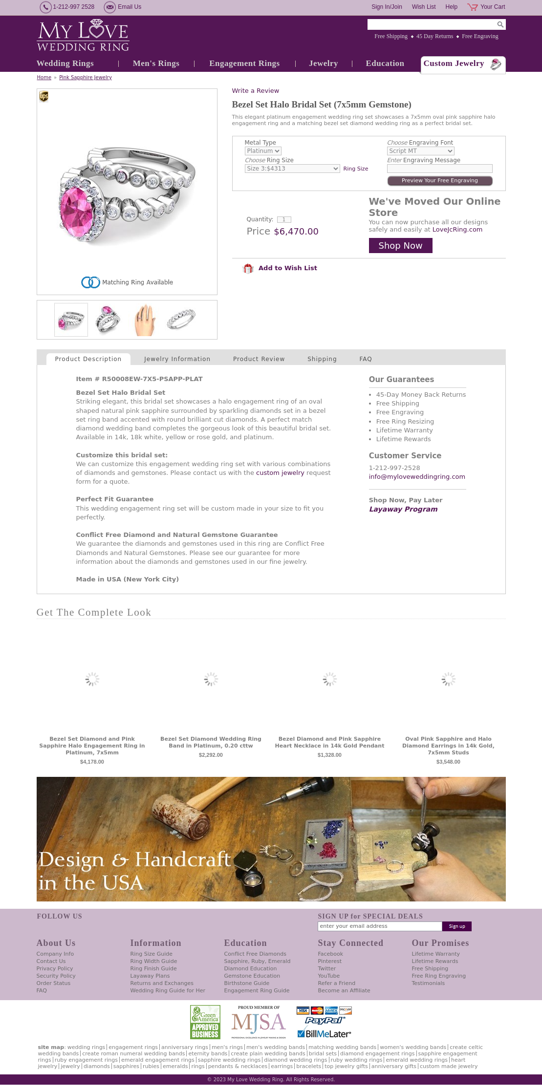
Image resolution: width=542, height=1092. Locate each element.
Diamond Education (250, 968)
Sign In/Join (386, 6)
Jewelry (323, 63)
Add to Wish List (279, 268)
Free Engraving (480, 36)
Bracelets (308, 1066)
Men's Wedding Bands (275, 1047)
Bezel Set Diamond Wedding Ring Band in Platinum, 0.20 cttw (210, 742)
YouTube (329, 976)
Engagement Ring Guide (257, 990)
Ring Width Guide (153, 961)
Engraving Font (420, 142)
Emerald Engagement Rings (158, 1060)
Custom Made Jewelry (448, 1066)
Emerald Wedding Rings (417, 1060)
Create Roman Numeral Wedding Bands (133, 1053)
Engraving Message (424, 160)
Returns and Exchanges (162, 983)
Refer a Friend (337, 983)
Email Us (129, 6)
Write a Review (256, 90)
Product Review (259, 359)
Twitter (327, 968)
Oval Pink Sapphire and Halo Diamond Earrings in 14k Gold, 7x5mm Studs (448, 746)
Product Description (88, 359)
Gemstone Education (252, 976)
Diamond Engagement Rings (377, 1053)
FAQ (366, 359)
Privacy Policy (55, 968)
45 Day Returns (434, 36)
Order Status (54, 983)
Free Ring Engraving (439, 976)
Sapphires (126, 1066)
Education (385, 63)
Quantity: (260, 219)
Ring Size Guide (151, 954)
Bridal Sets (323, 1053)
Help (452, 6)
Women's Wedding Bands (413, 1047)
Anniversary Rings (184, 1047)
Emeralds (175, 1066)
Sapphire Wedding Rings (229, 1060)
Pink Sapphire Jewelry (85, 77)
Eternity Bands (207, 1053)
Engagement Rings (244, 63)
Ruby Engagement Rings (86, 1060)
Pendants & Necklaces (238, 1066)
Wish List (424, 6)
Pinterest (330, 961)
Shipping (322, 359)
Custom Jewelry (454, 63)
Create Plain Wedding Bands (268, 1053)
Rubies (151, 1066)
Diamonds (97, 1066)
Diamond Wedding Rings (295, 1060)
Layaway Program (403, 509)
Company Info (55, 954)
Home (44, 77)
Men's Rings (156, 63)
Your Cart (492, 6)
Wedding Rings (65, 63)
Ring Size (269, 160)
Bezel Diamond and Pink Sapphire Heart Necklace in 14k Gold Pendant (330, 742)
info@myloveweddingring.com (417, 476)
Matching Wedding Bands (342, 1047)
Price (259, 231)
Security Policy (56, 976)
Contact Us (51, 961)
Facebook (331, 954)
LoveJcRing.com (458, 229)
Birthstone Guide (247, 983)
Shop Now (401, 245)
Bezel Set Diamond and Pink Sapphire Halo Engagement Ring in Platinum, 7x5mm (92, 746)
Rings (197, 1066)
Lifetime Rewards (435, 961)
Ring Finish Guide (153, 968)
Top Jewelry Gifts (346, 1066)
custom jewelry (280, 472)
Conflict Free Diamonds (255, 954)
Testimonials (428, 983)
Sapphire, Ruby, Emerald (257, 961)
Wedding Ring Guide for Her (168, 990)
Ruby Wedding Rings (357, 1060)
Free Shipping (391, 36)
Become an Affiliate (344, 990)
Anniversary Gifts (393, 1066)
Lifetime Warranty (436, 954)
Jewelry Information (177, 359)
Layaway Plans (150, 976)
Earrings (282, 1066)
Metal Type (261, 142)
